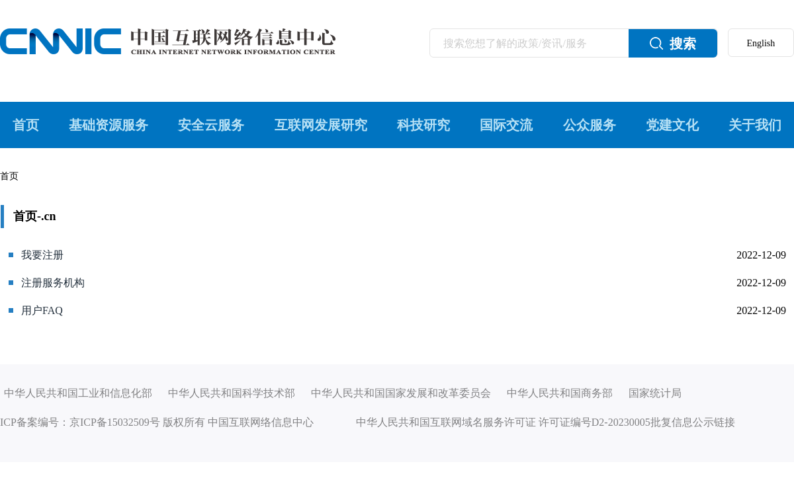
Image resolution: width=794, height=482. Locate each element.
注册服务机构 (53, 282)
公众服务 (589, 125)
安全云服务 (211, 125)
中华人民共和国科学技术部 (231, 393)
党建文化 (672, 125)
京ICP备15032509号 (114, 422)
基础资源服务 (108, 125)
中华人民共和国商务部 (560, 393)
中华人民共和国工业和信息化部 (78, 393)
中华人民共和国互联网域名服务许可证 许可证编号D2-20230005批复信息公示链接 (545, 422)
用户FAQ (42, 310)
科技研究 (423, 125)
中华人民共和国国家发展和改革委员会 (401, 393)
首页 (26, 125)
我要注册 (42, 255)
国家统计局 (655, 393)
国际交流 (506, 125)
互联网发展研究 (321, 125)
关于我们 (754, 125)
